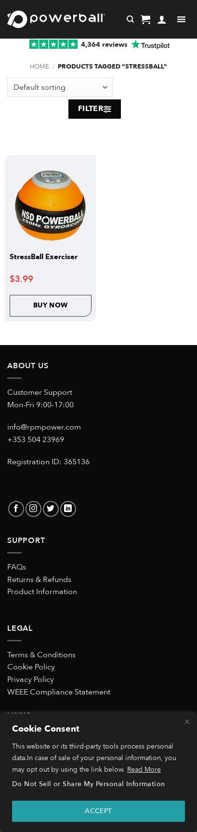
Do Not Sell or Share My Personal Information (88, 784)
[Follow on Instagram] (33, 509)
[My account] (162, 19)
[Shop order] (60, 87)
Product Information (42, 591)
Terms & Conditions (41, 655)
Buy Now (50, 305)
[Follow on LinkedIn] (68, 509)
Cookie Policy (31, 667)
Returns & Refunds (39, 579)
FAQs (16, 567)
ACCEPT (98, 811)
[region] (98, 772)
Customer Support (39, 392)
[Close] (187, 721)
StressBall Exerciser (44, 257)
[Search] (130, 19)
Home (39, 66)
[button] (145, 19)
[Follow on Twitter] (51, 509)
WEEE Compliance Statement (58, 692)
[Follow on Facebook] (16, 509)
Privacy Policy (30, 679)
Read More (144, 769)
